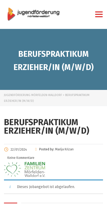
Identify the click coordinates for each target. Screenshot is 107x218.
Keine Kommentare (20, 158)
